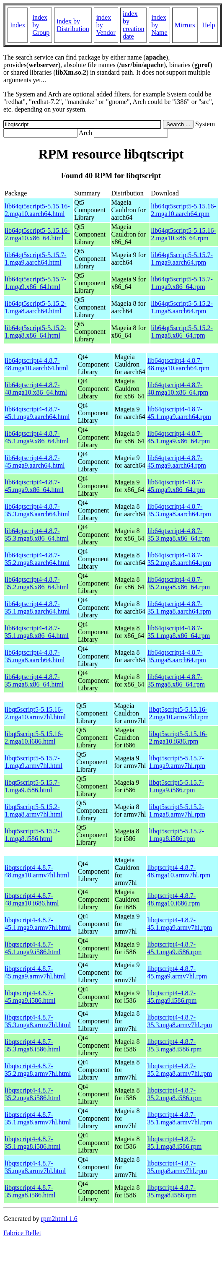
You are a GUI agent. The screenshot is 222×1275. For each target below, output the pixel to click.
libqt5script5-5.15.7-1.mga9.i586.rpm (176, 786)
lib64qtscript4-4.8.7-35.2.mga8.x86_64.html (37, 583)
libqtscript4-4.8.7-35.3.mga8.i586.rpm (174, 1045)
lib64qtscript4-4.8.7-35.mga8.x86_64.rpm (176, 680)
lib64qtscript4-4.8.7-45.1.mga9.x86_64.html (37, 437)
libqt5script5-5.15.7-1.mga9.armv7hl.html (33, 762)
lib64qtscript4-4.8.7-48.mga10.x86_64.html (36, 388)
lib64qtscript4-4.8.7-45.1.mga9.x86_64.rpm (178, 437)
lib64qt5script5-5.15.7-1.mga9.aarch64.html (36, 258)
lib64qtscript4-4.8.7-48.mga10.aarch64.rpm (178, 364)
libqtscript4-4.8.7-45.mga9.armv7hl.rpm (177, 972)
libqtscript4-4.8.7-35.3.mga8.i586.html (32, 1045)
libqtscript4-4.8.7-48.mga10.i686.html (32, 899)
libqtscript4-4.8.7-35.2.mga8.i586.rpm (174, 1094)
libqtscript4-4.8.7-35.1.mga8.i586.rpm (174, 1142)
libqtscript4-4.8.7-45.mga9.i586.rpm (172, 996)
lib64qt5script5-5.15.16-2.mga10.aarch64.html (37, 210)
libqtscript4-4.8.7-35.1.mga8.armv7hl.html (38, 1118)
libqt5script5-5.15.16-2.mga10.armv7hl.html (35, 713)
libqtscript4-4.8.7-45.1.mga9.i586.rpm (174, 948)
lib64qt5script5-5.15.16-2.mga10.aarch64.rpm (183, 210)
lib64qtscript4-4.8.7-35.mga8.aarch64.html (35, 656)
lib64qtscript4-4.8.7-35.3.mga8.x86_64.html (37, 534)
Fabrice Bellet (22, 1232)
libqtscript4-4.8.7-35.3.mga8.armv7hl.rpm (179, 1021)
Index (17, 25)
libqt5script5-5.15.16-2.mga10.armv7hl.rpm (179, 713)
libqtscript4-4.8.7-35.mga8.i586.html (30, 1191)
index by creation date (134, 25)
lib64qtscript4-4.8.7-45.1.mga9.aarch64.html (37, 413)
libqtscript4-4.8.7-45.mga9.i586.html (30, 996)
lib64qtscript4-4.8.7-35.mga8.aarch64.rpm (176, 656)
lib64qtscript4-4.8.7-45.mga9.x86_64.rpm (176, 486)
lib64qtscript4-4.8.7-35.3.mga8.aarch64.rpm (179, 510)
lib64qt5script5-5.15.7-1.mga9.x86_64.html (36, 283)
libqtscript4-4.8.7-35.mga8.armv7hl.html (35, 1167)
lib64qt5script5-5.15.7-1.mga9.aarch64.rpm (182, 258)
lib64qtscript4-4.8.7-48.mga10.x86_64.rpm (177, 388)
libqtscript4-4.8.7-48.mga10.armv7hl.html (37, 871)
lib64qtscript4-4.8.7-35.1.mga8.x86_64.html (37, 631)
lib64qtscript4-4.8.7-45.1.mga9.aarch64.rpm (179, 413)
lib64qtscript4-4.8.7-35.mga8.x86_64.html (34, 680)
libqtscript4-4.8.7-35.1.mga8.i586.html (32, 1142)
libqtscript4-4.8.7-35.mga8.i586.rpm (172, 1191)
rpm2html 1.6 (59, 1218)
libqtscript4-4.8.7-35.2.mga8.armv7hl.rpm (179, 1069)
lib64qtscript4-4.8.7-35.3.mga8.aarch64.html (37, 510)
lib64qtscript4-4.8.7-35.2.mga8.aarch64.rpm (179, 559)
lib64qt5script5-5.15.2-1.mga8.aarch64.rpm (182, 307)
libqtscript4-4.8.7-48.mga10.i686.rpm (173, 899)
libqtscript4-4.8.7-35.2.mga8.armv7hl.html (38, 1069)
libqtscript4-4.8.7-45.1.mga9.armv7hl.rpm (179, 923)
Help (208, 25)
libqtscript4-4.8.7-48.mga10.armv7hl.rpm (179, 871)
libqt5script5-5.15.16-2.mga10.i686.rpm (178, 737)
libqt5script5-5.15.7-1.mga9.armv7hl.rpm (177, 762)
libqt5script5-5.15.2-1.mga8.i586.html (32, 834)
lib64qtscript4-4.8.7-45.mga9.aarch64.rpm (176, 461)
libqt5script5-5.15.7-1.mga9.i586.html (32, 786)
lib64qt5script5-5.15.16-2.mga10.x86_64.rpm (183, 234)
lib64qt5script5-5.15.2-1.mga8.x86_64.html (36, 331)
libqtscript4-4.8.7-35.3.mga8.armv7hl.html (38, 1021)
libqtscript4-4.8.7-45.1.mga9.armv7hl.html (38, 923)
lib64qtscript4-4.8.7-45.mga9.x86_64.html (34, 486)
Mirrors (185, 25)
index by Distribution (73, 25)
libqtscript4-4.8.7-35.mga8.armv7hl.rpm (177, 1167)
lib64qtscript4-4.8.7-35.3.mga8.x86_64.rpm (178, 534)
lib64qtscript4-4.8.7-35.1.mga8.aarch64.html (37, 607)
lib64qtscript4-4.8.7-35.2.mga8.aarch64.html (37, 559)
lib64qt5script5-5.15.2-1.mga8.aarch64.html (36, 307)
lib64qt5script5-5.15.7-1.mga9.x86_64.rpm (182, 283)
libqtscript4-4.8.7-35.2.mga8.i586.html (32, 1094)
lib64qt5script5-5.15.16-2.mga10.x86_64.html (37, 234)
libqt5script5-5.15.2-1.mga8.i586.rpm (176, 834)
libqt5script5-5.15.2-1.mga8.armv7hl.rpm (177, 810)
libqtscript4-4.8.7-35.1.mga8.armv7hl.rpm (179, 1118)
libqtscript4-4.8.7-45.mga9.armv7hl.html (35, 972)
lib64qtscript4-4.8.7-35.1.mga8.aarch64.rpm (179, 607)
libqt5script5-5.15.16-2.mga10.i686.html (34, 737)
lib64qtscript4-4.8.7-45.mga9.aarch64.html (35, 461)
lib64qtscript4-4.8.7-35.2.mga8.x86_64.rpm (178, 583)
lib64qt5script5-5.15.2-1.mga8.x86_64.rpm (182, 331)
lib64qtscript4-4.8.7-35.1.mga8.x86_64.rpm (178, 631)
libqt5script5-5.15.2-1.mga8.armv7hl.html (33, 810)
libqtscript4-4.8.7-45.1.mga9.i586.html (32, 948)
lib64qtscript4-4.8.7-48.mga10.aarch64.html (36, 364)
